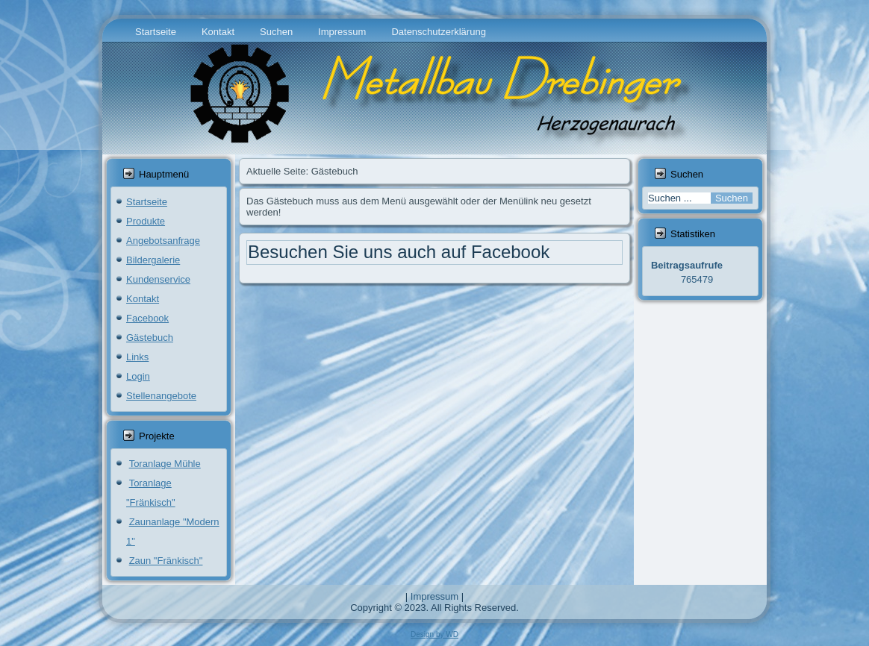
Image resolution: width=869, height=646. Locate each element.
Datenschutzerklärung (438, 31)
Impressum (342, 31)
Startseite (155, 31)
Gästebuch (149, 337)
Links (137, 357)
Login (138, 376)
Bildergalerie (153, 260)
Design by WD (434, 634)
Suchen (276, 31)
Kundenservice (158, 279)
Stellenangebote (161, 395)
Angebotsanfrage (163, 240)
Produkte (145, 221)
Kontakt (218, 31)
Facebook (147, 318)
